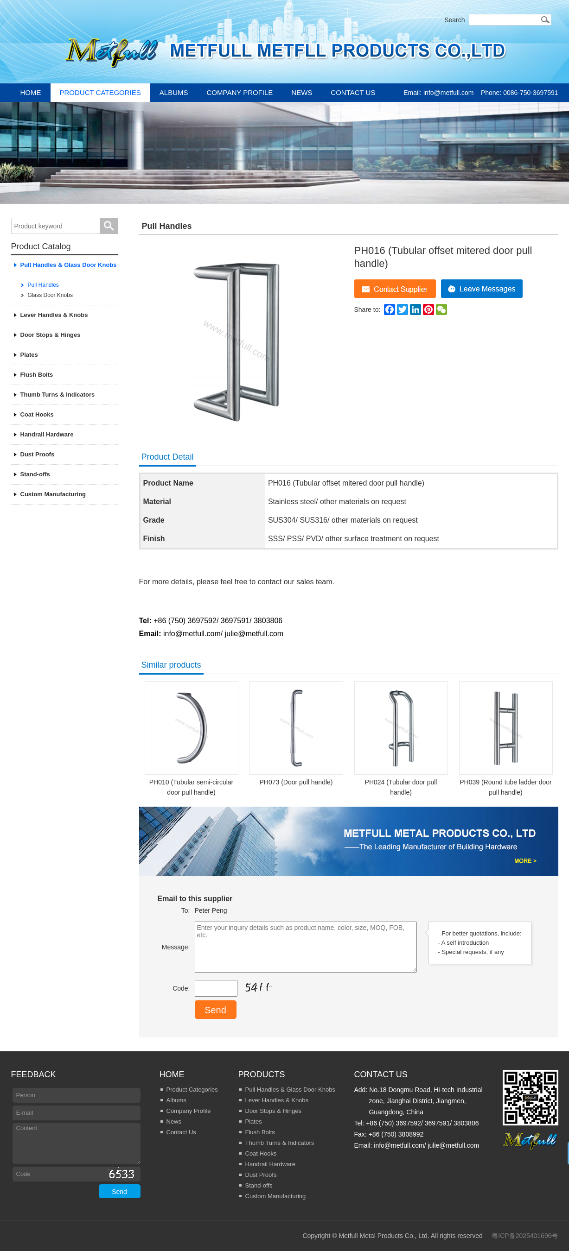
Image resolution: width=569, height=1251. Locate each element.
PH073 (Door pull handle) (296, 733)
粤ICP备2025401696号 (525, 1235)
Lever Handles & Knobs (54, 314)
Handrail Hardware (47, 434)
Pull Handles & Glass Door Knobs (68, 264)
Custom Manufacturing (53, 494)
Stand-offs (35, 474)
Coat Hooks (37, 414)
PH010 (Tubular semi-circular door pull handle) (191, 738)
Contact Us (353, 92)
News (301, 92)
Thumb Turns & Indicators (57, 394)
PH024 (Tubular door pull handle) (401, 738)
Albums (174, 92)
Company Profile (240, 92)
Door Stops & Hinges (50, 334)
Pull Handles (43, 285)
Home (30, 92)
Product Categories (100, 92)
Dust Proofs (37, 454)
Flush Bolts (36, 374)
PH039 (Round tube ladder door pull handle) (506, 738)
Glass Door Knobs (50, 295)
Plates (29, 354)
